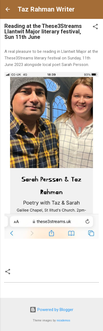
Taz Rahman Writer (46, 9)
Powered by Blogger (51, 309)
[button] (95, 27)
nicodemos (63, 320)
